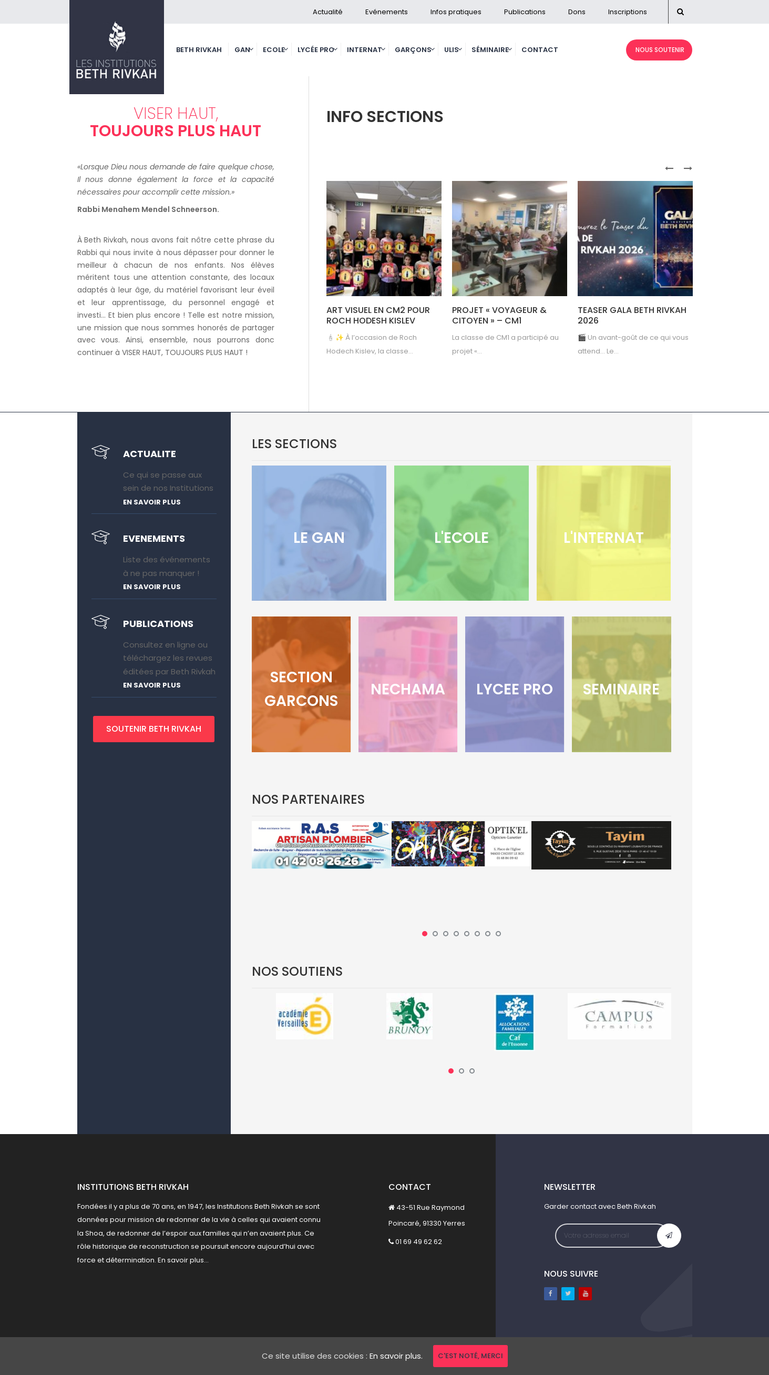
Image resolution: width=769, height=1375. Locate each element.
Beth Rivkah (199, 50)
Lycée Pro (316, 50)
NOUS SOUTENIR (659, 49)
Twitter (568, 1293)
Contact (539, 50)
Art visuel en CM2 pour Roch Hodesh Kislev (378, 315)
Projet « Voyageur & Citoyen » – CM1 (499, 315)
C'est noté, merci (470, 1356)
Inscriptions (627, 12)
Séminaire (490, 50)
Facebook (550, 1293)
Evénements (386, 12)
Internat (364, 50)
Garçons (413, 50)
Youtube (585, 1293)
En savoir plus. (396, 1355)
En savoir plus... (183, 1260)
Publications (525, 12)
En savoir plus (152, 502)
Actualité (328, 12)
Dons (577, 12)
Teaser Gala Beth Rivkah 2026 (632, 315)
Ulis (451, 50)
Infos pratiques (455, 12)
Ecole (274, 50)
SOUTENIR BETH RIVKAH (153, 729)
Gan (242, 50)
